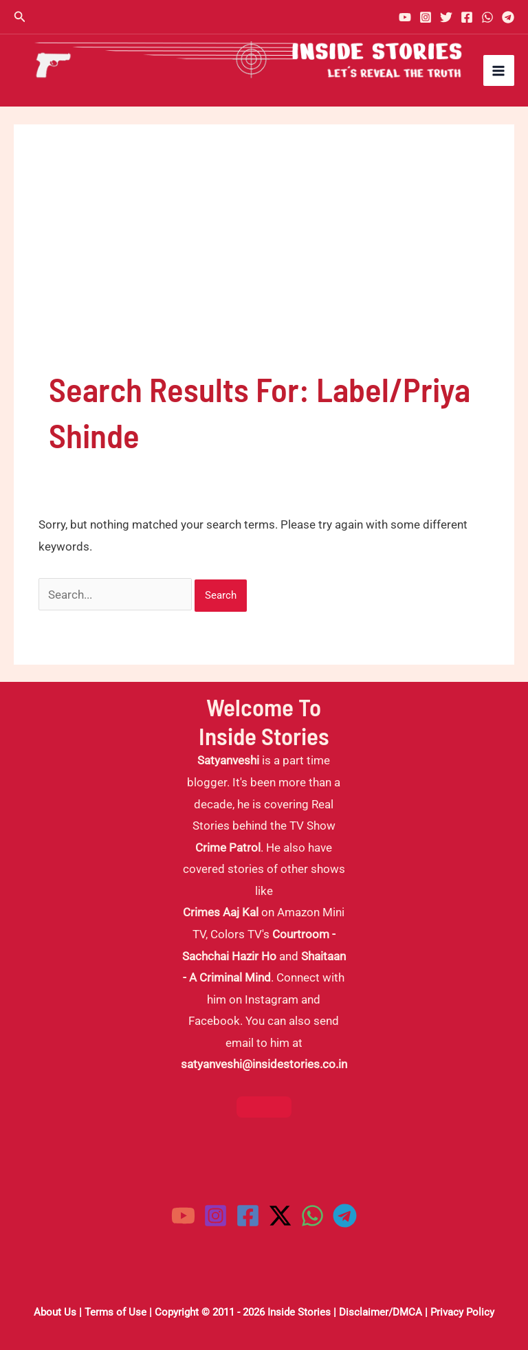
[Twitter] (446, 17)
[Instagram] (425, 17)
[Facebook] (467, 17)
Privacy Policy (462, 1312)
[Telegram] (508, 17)
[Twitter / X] (280, 1216)
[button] (20, 16)
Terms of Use (115, 1312)
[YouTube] (405, 17)
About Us (55, 1312)
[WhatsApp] (487, 17)
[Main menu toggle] (499, 71)
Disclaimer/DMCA (380, 1312)
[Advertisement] (264, 262)
